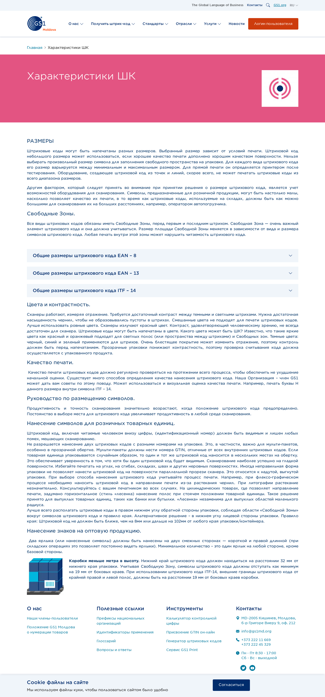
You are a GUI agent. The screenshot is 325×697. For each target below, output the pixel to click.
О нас (76, 24)
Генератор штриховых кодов (194, 641)
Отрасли (186, 24)
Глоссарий (106, 641)
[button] (294, 5)
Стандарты (155, 24)
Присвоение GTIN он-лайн (190, 632)
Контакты (254, 5)
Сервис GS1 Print (182, 650)
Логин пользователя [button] (273, 24)
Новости (237, 24)
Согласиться (231, 685)
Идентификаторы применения (125, 632)
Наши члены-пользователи (52, 618)
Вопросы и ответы (114, 650)
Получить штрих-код (113, 24)
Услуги (212, 24)
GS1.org (280, 5)
